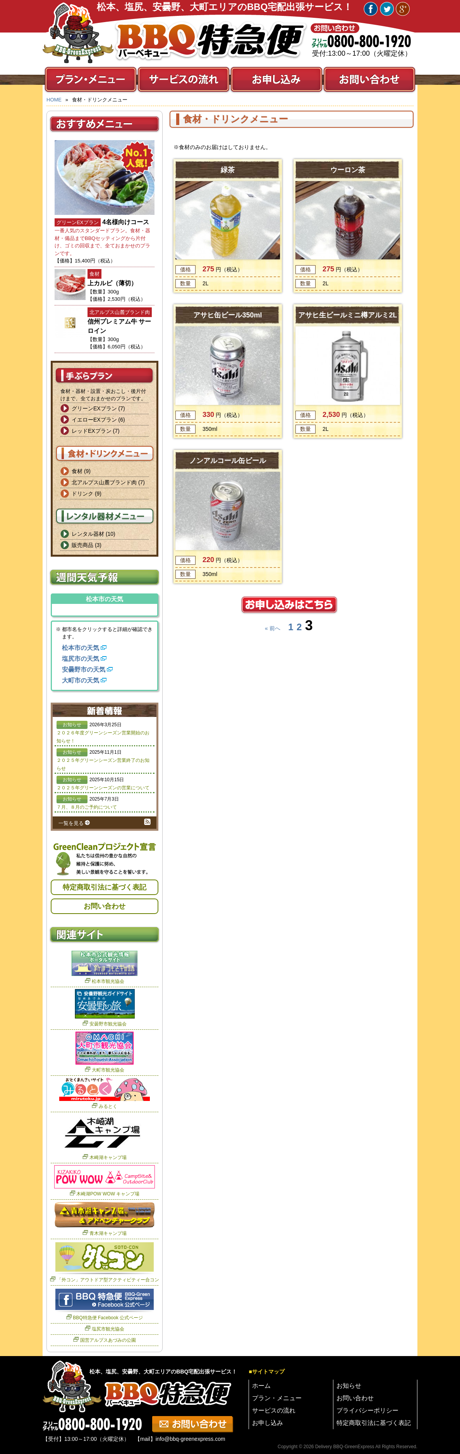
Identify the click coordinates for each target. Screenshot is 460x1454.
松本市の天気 (80, 648)
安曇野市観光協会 (108, 1024)
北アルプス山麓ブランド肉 (104, 482)
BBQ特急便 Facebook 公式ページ (108, 1317)
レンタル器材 (88, 534)
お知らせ (348, 1385)
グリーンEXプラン (94, 408)
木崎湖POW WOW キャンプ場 (107, 1194)
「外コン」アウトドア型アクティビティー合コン (108, 1280)
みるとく (108, 1106)
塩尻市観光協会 (108, 1329)
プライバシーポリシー (367, 1410)
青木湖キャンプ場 (108, 1233)
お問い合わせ (104, 906)
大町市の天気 (80, 680)
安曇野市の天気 (83, 669)
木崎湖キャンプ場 (108, 1157)
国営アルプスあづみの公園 (108, 1340)
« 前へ (272, 628)
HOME (54, 100)
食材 (77, 471)
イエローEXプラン (94, 420)
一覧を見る (71, 823)
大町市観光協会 (108, 1070)
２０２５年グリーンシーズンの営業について (103, 787)
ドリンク (82, 493)
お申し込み (267, 1423)
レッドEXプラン (92, 431)
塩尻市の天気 (80, 658)
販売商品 (82, 545)
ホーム (261, 1385)
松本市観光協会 (108, 981)
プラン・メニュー (277, 1398)
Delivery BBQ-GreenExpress (344, 1446)
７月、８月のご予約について (87, 807)
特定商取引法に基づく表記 (104, 887)
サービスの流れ (273, 1410)
